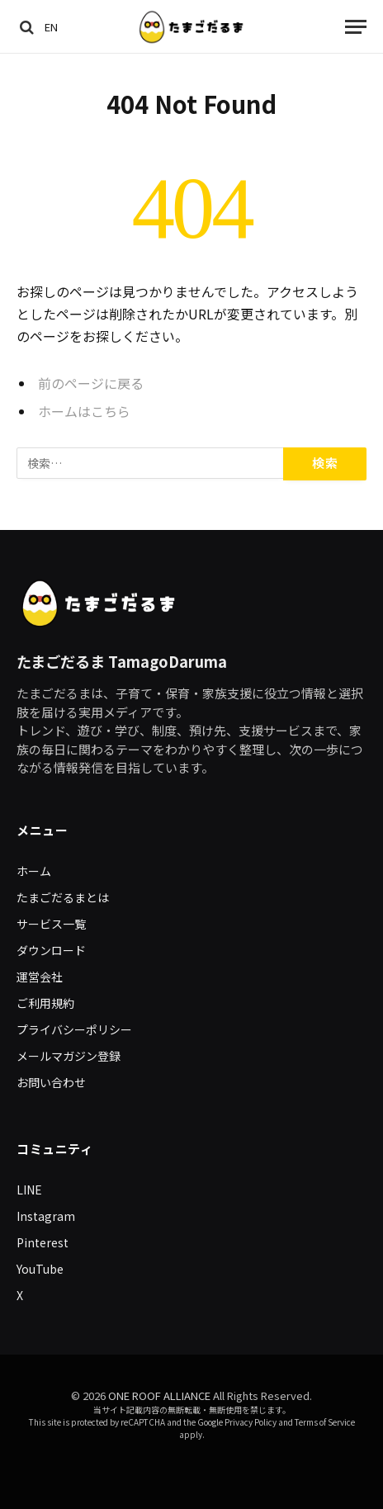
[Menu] (355, 26)
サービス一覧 (51, 923)
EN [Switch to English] (51, 27)
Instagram (46, 1216)
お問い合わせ (51, 1082)
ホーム (34, 871)
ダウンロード (51, 950)
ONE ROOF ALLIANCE (159, 1395)
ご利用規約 (45, 1003)
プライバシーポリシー (74, 1029)
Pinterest (43, 1242)
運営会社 (40, 976)
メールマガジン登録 (69, 1056)
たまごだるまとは (63, 897)
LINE (29, 1189)
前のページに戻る (91, 383)
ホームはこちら (84, 411)
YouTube (40, 1269)
